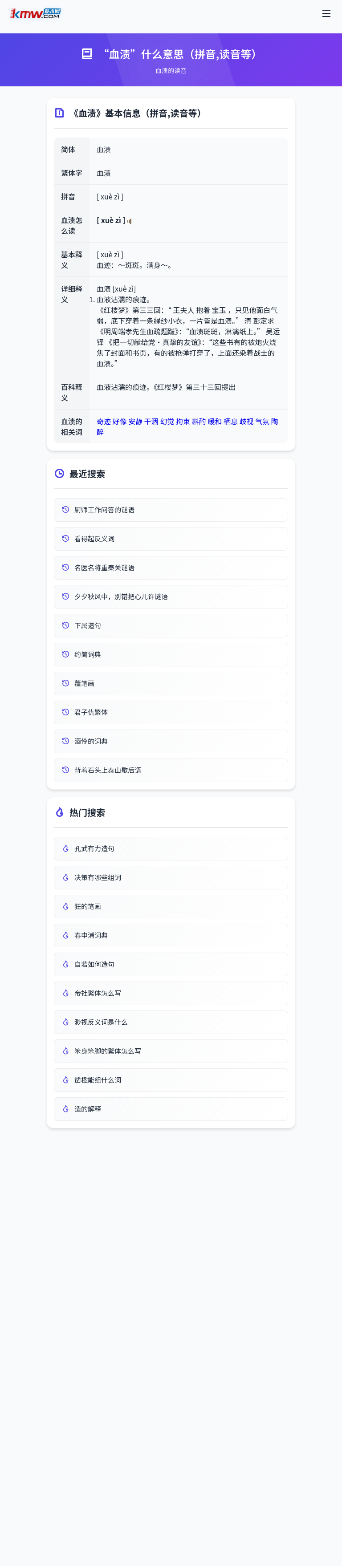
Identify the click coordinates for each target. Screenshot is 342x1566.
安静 (135, 421)
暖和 (215, 421)
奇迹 (104, 421)
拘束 (183, 421)
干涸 (151, 421)
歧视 (246, 421)
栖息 (231, 421)
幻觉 (167, 421)
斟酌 (199, 421)
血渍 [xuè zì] (116, 288)
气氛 (262, 421)
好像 (120, 421)
